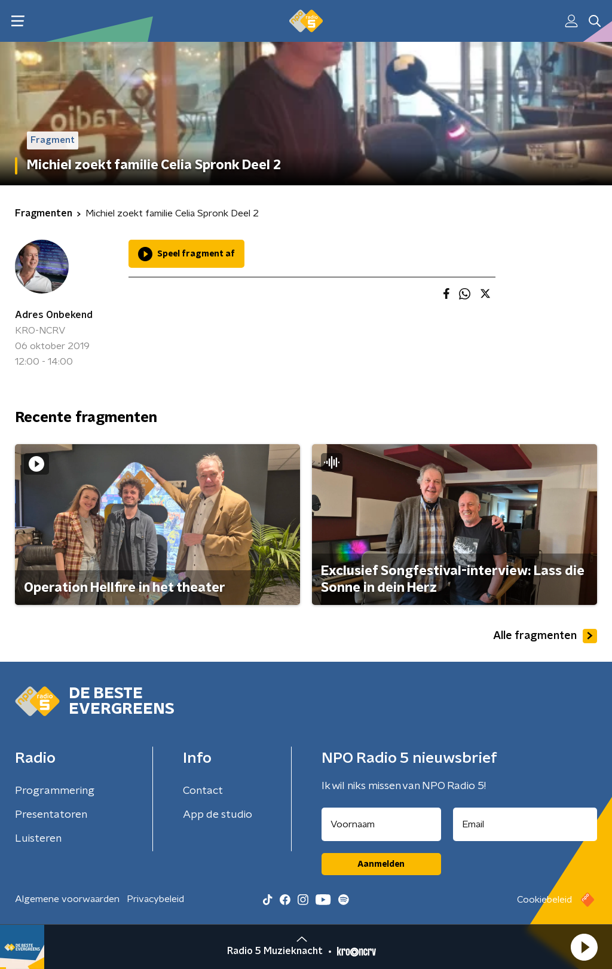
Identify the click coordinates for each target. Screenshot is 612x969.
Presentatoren (51, 814)
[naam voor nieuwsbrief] (381, 824)
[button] (584, 947)
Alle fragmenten (545, 636)
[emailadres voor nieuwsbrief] (525, 824)
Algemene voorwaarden (67, 899)
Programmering (54, 790)
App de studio (217, 814)
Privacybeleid (155, 899)
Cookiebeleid (544, 899)
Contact (203, 790)
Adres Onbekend (54, 315)
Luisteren (38, 838)
